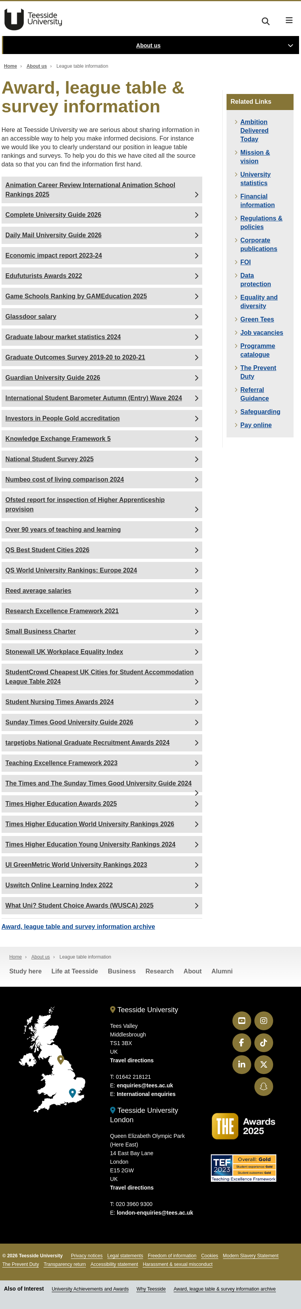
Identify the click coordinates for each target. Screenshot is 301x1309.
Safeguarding (260, 411)
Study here (25, 971)
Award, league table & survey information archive (225, 1289)
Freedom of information (172, 1255)
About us (148, 45)
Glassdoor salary (30, 316)
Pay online (256, 425)
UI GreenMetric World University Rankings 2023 (76, 864)
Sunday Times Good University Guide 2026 (69, 722)
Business (122, 971)
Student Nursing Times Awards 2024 (59, 702)
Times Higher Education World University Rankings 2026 (89, 824)
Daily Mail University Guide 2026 (53, 235)
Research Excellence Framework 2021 (62, 611)
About (192, 971)
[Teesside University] (60, 1060)
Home (10, 66)
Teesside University (33, 19)
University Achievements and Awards (90, 1289)
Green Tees (257, 319)
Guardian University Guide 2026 (52, 377)
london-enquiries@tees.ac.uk (155, 1213)
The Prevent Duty (20, 1264)
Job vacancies (261, 332)
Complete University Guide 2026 (53, 214)
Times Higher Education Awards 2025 (61, 803)
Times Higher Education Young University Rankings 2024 (90, 844)
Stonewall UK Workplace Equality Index (64, 651)
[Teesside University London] (72, 1093)
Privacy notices (87, 1255)
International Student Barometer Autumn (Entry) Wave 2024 (93, 398)
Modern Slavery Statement (251, 1255)
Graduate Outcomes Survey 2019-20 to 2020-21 (75, 357)
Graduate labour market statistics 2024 (63, 337)
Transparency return (65, 1264)
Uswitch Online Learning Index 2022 (59, 885)
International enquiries (146, 1094)
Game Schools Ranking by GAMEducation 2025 (76, 296)
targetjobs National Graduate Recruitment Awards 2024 (87, 742)
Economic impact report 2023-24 (53, 255)
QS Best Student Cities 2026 (47, 550)
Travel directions (132, 1060)
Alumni (222, 971)
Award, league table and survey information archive (78, 926)
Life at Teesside (74, 971)
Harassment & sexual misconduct (177, 1264)
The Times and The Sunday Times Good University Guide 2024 (98, 783)
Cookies (209, 1255)
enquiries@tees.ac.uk (145, 1085)
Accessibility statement (114, 1264)
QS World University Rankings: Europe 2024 (71, 570)
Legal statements (125, 1255)
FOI (245, 262)
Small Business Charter (40, 631)
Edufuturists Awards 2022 (43, 276)
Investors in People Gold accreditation (62, 418)
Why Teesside (150, 1289)
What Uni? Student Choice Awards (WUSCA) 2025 (79, 905)
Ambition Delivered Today (254, 131)
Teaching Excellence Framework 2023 (61, 763)
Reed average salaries (38, 590)
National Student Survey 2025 (49, 459)
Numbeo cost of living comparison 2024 (64, 479)
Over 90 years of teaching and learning (63, 529)
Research (159, 971)
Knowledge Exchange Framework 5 (58, 438)
